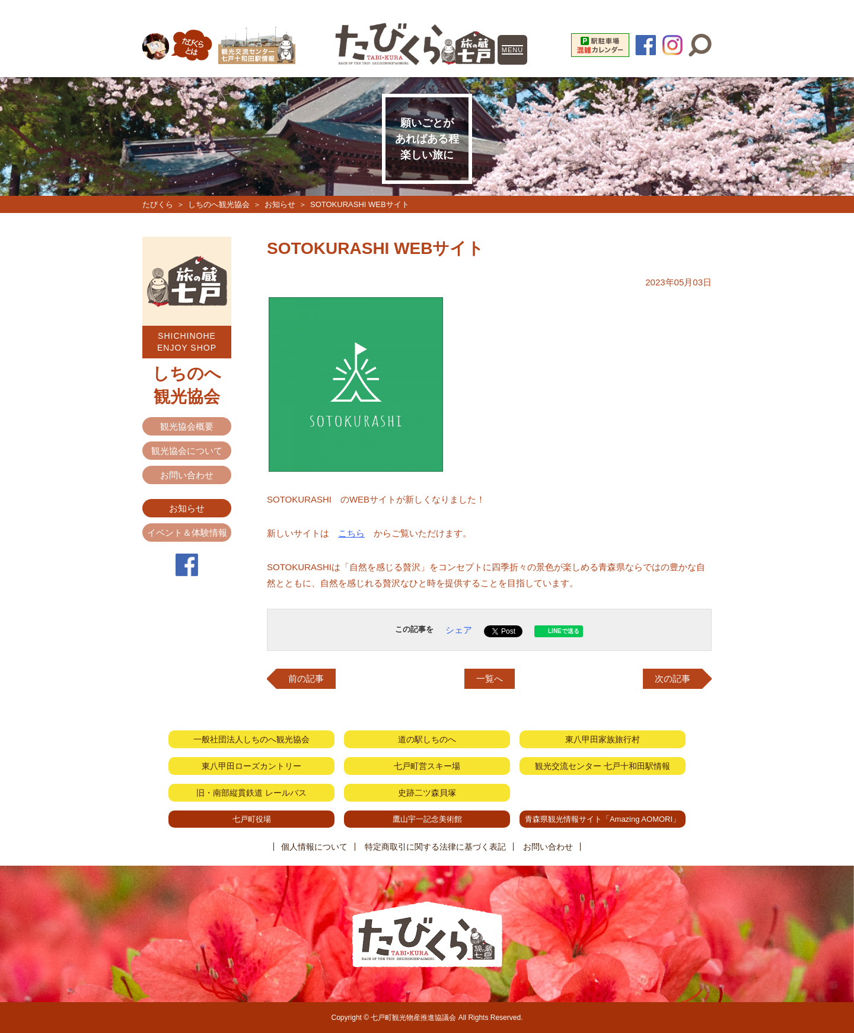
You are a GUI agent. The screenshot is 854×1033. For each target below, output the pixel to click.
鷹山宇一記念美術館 (427, 819)
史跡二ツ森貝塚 (427, 792)
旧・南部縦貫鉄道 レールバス (251, 792)
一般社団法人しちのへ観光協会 (251, 739)
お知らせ (280, 204)
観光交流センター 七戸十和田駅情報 (602, 766)
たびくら (157, 204)
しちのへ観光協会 (219, 204)
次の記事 (672, 678)
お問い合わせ (187, 475)
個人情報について (314, 846)
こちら (351, 533)
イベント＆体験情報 (187, 532)
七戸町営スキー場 (427, 766)
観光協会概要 (187, 426)
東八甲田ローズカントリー (251, 766)
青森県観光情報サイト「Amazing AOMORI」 (602, 819)
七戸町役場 (251, 819)
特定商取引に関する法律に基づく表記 (435, 846)
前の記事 (306, 678)
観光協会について (186, 451)
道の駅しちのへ (427, 739)
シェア (458, 630)
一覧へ (489, 678)
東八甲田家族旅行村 (602, 739)
